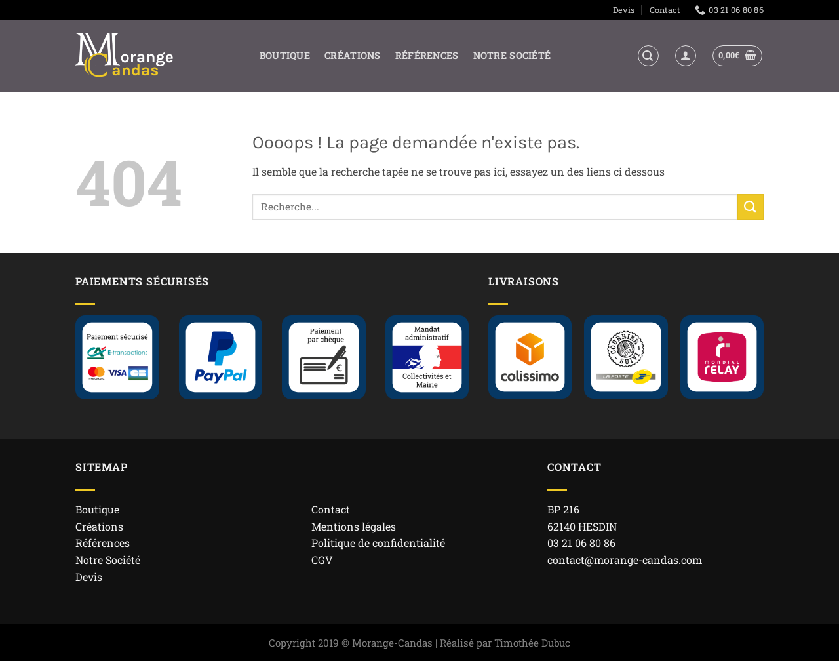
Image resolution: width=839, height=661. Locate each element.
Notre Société (512, 55)
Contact (665, 10)
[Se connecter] (685, 55)
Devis (623, 10)
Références (427, 55)
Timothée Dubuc (532, 642)
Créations (352, 55)
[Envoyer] (750, 207)
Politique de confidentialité (378, 543)
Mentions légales (353, 526)
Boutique (285, 55)
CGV (322, 560)
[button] (648, 55)
